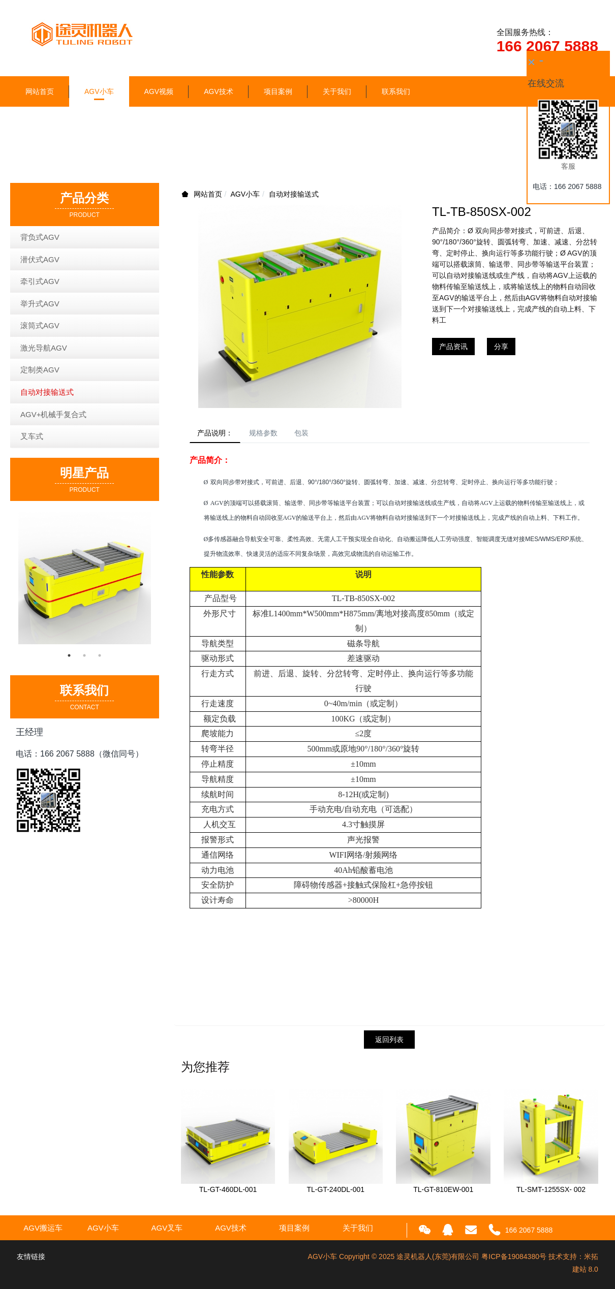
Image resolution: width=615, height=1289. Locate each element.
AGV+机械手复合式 (53, 414)
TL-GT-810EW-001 (443, 1192)
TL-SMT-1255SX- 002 (551, 1192)
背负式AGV (39, 237)
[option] (84, 578)
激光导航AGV (43, 347)
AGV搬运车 (43, 1231)
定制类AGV (39, 369)
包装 (316, 434)
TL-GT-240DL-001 (336, 1192)
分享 (501, 346)
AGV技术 (218, 91)
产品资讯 (453, 346)
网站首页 (39, 91)
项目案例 (278, 91)
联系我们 (396, 91)
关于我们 (337, 91)
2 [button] (84, 655)
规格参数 (272, 434)
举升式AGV (39, 303)
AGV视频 (159, 91)
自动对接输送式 (294, 194)
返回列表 (389, 1042)
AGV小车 (99, 91)
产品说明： (218, 434)
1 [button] (69, 655)
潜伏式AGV (39, 259)
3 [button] (100, 655)
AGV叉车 (167, 1231)
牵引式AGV (39, 281)
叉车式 (31, 436)
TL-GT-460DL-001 (228, 1192)
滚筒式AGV (39, 325)
